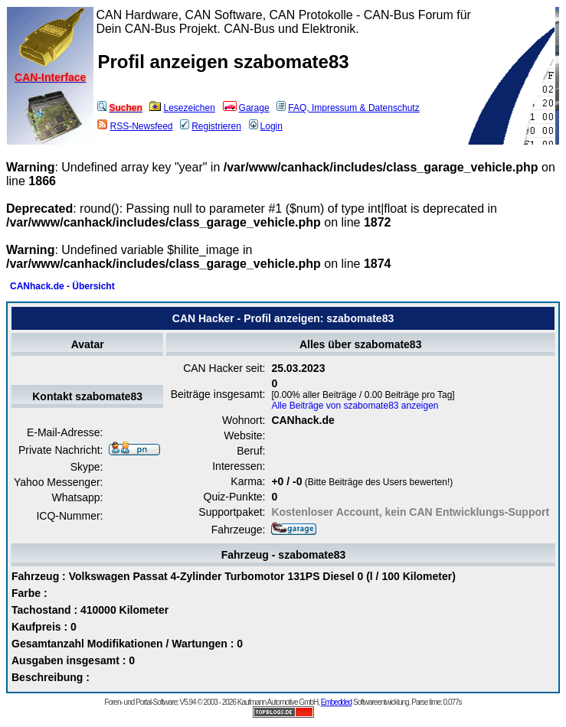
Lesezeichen (181, 108)
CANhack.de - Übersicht (62, 286)
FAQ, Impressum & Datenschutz (347, 108)
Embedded (336, 702)
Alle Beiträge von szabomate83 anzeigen (354, 405)
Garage (246, 108)
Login (266, 126)
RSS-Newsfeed (134, 126)
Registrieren (210, 126)
